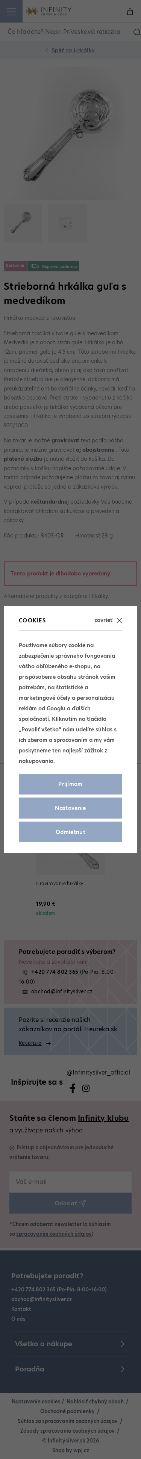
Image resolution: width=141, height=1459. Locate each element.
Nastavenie (70, 808)
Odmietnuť (70, 832)
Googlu (56, 708)
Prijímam (70, 784)
